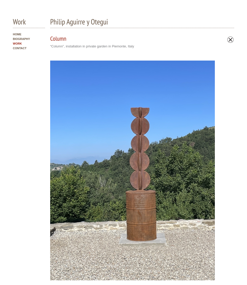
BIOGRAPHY (21, 38)
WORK (17, 43)
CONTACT (20, 48)
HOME (17, 34)
